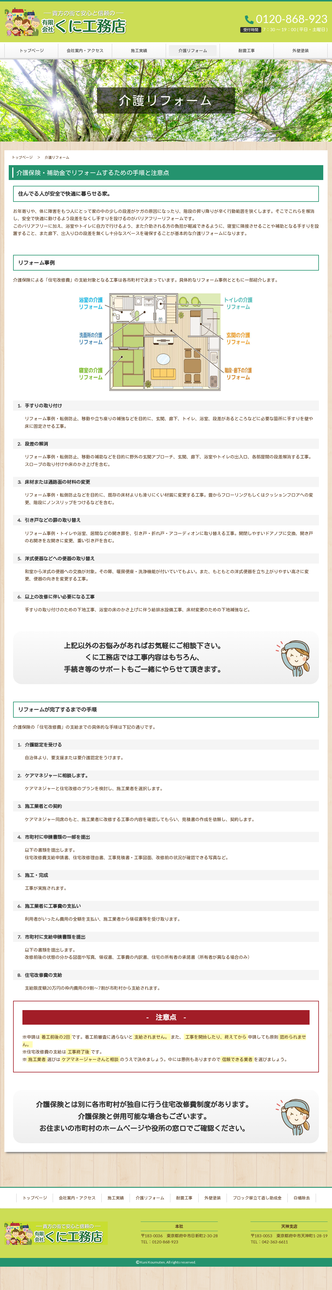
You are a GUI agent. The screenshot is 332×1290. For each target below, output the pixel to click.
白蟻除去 (302, 1197)
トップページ (31, 50)
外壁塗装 (300, 50)
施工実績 (139, 50)
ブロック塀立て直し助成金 (257, 1197)
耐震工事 (247, 50)
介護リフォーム (193, 50)
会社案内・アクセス (85, 50)
